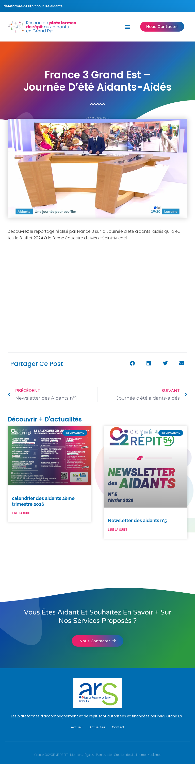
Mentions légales (82, 755)
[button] (128, 26)
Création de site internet (130, 755)
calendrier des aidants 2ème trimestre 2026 (43, 501)
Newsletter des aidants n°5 (137, 520)
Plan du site (104, 755)
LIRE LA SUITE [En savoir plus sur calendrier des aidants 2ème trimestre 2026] (21, 513)
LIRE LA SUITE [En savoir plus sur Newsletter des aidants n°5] (117, 529)
